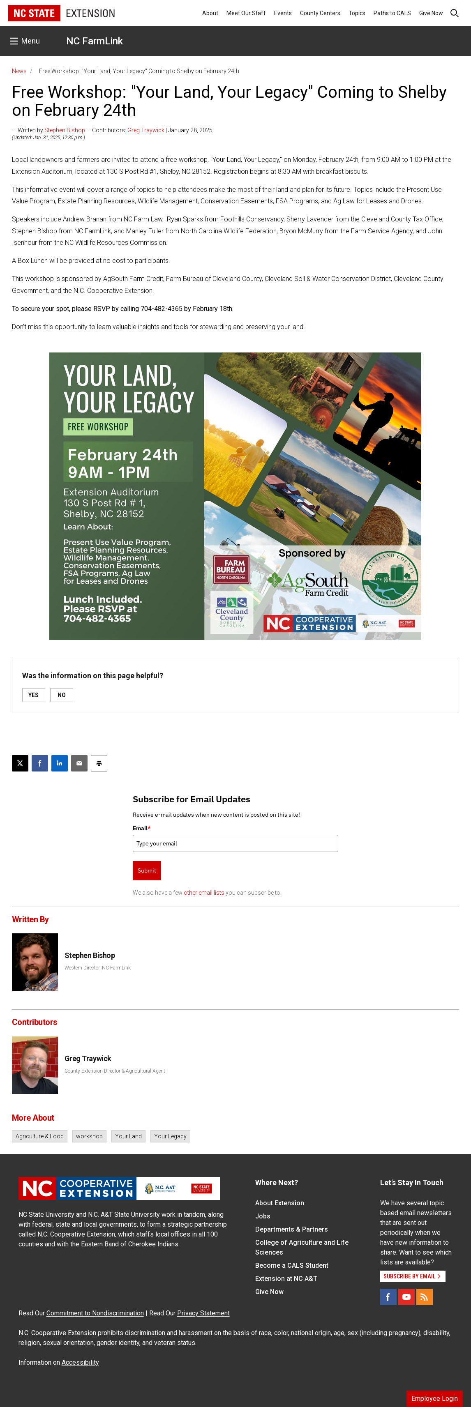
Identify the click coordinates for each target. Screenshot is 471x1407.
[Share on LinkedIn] (59, 763)
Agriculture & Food (40, 1136)
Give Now (431, 13)
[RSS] (424, 1297)
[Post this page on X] (20, 763)
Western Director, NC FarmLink (98, 968)
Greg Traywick (145, 130)
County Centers (320, 13)
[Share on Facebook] (40, 763)
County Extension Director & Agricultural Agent (115, 1071)
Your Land (128, 1136)
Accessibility (80, 1362)
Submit (147, 870)
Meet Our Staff (246, 13)
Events (283, 13)
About (210, 13)
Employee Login (434, 1398)
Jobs (262, 1216)
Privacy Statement (203, 1313)
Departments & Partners (291, 1229)
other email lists (204, 892)
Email (142, 828)
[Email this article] (79, 763)
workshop (89, 1136)
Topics (357, 13)
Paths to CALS (392, 13)
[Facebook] (388, 1297)
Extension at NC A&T (286, 1279)
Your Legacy (170, 1136)
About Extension (279, 1203)
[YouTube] (406, 1297)
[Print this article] (99, 763)
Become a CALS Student (291, 1265)
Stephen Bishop (64, 130)
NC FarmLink (94, 41)
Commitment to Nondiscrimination (95, 1313)
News (19, 71)
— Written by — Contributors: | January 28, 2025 (112, 130)
